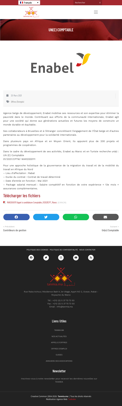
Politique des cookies (37, 250)
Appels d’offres (59, 342)
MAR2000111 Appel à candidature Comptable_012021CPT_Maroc (32, 202)
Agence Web (66, 399)
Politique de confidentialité (64, 250)
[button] (16, 217)
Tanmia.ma (59, 330)
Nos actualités (59, 336)
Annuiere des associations (59, 361)
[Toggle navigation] (96, 12)
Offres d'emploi (17, 101)
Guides (59, 355)
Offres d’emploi (59, 349)
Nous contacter (87, 250)
